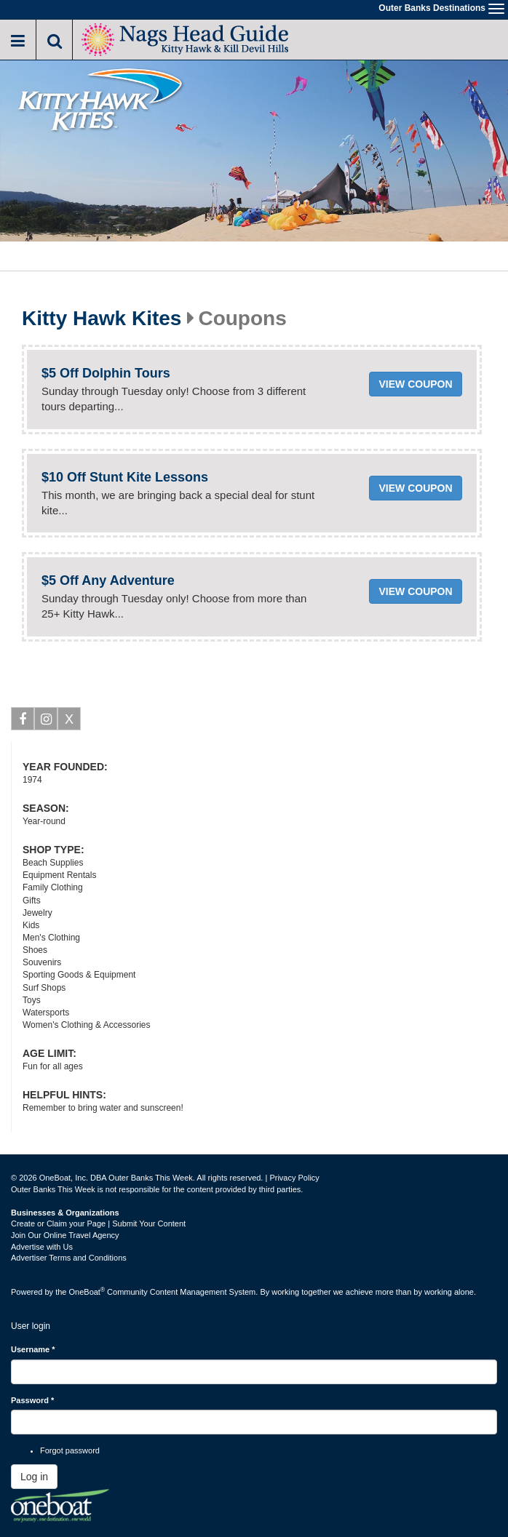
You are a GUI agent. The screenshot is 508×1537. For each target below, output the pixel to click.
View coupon (415, 384)
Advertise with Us (42, 1246)
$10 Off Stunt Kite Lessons (124, 477)
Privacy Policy (294, 1177)
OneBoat (87, 1292)
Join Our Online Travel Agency (65, 1235)
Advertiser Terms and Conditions (69, 1257)
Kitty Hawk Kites (101, 319)
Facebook (23, 721)
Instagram (46, 721)
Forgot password (70, 1450)
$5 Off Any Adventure (108, 580)
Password (32, 1400)
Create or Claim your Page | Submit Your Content (98, 1223)
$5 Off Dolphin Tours (105, 373)
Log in (34, 1476)
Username (33, 1349)
